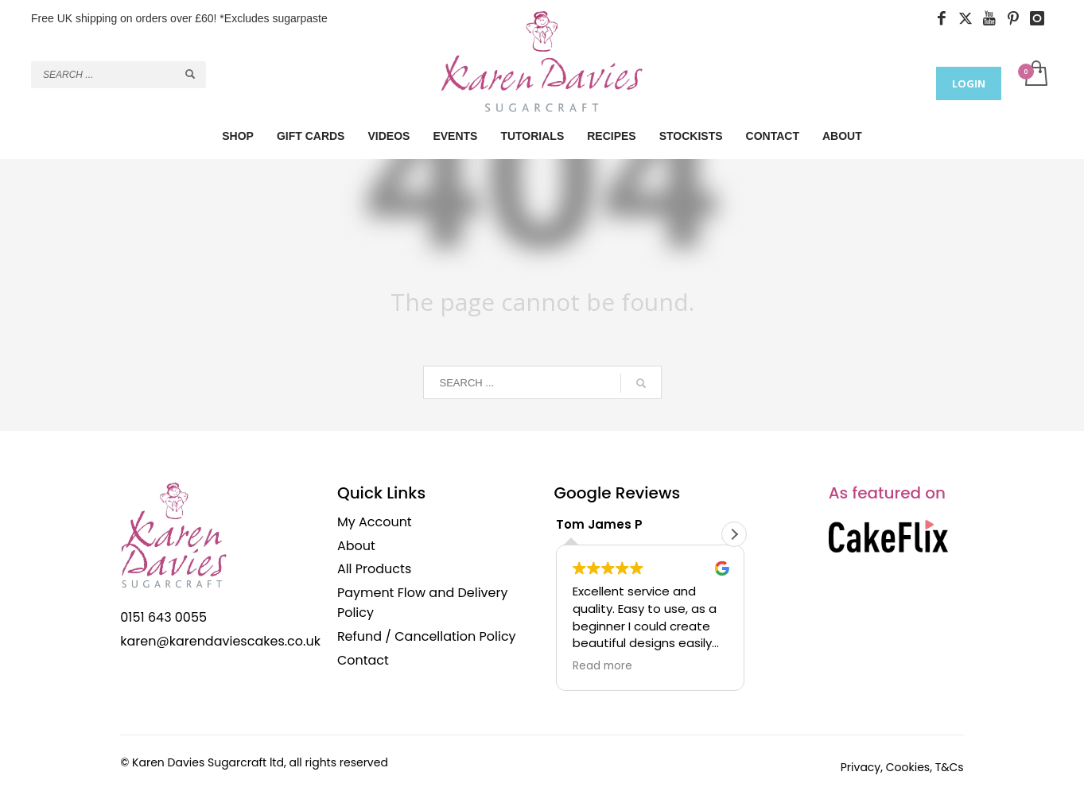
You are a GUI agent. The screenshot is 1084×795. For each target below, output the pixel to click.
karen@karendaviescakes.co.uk (220, 641)
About (356, 546)
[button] (734, 534)
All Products (374, 569)
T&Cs (949, 767)
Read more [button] (602, 666)
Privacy (860, 767)
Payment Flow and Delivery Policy (422, 603)
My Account (374, 522)
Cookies (908, 767)
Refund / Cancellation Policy (426, 636)
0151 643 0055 (163, 617)
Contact (363, 660)
